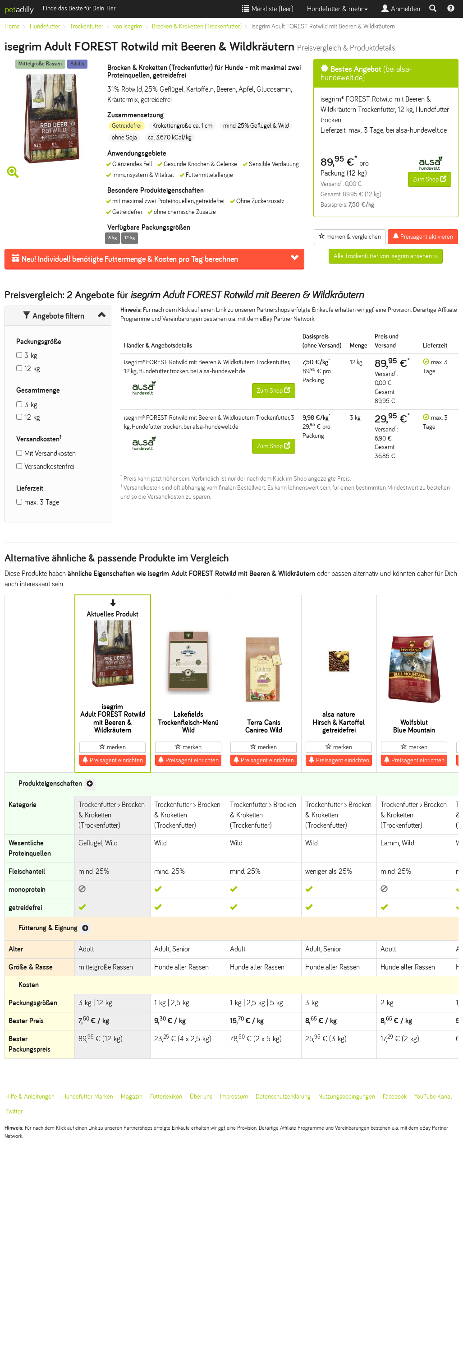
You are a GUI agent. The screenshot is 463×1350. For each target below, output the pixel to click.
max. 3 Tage (41, 502)
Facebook (395, 1096)
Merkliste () (267, 9)
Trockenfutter (86, 26)
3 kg (30, 355)
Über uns (201, 1096)
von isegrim (127, 26)
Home (12, 26)
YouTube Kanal (433, 1096)
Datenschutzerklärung (283, 1096)
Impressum (234, 1096)
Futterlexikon (166, 1096)
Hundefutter (45, 26)
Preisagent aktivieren (423, 236)
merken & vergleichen (350, 236)
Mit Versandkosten (50, 453)
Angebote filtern (53, 315)
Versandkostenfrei (49, 466)
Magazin (131, 1096)
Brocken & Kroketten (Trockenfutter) (197, 26)
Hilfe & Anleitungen (30, 1096)
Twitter (14, 1111)
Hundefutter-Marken (87, 1096)
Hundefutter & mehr (337, 9)
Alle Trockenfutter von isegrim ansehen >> (386, 256)
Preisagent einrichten (112, 760)
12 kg (32, 368)
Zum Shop (429, 179)
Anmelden (400, 9)
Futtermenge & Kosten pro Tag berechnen (125, 259)
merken (112, 747)
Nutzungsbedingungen (346, 1096)
